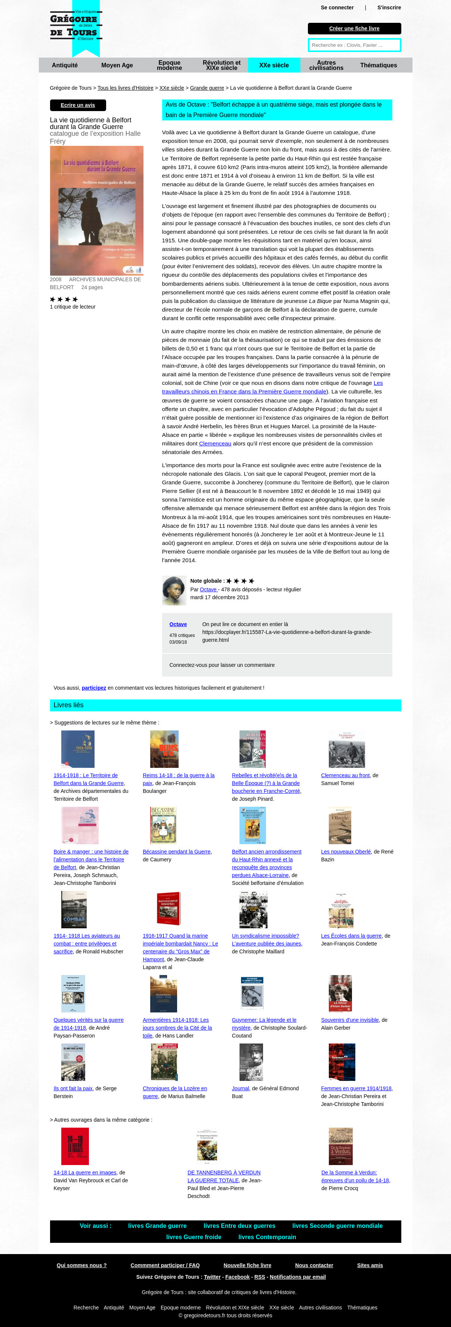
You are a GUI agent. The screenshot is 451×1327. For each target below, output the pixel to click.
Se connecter (337, 7)
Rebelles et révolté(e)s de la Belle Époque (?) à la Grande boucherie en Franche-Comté (266, 783)
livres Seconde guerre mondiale (338, 1226)
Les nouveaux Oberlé (346, 852)
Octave (178, 624)
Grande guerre (207, 88)
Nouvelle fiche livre (248, 1265)
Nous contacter (314, 1265)
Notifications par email (298, 1277)
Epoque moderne (169, 65)
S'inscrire (389, 7)
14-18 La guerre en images (85, 1173)
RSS (259, 1277)
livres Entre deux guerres (240, 1226)
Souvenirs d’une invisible (350, 1020)
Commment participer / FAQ (165, 1265)
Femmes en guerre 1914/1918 (356, 1088)
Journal (240, 1088)
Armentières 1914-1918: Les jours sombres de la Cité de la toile (177, 1028)
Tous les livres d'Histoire (126, 88)
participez (94, 688)
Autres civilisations (326, 65)
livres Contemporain (267, 1237)
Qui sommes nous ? (82, 1265)
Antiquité (65, 65)
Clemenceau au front (345, 775)
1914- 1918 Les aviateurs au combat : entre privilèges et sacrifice (87, 943)
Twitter (212, 1277)
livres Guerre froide (194, 1237)
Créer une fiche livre (354, 28)
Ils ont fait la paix (73, 1088)
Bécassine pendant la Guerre (176, 852)
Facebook (237, 1277)
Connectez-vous (188, 665)
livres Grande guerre (158, 1226)
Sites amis (370, 1265)
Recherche (86, 1308)
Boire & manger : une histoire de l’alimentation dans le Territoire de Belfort (91, 859)
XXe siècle (274, 65)
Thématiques (378, 65)
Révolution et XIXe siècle (222, 65)
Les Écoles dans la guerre (351, 936)
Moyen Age (117, 65)
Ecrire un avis (78, 105)
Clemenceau (215, 443)
